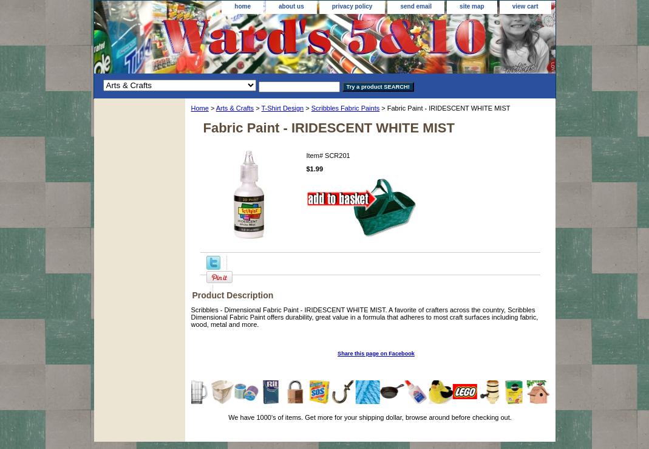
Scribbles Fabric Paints (345, 108)
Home (200, 108)
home (242, 6)
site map (472, 6)
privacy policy (352, 6)
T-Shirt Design (282, 108)
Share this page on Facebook (376, 354)
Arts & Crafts (235, 108)
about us (291, 6)
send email (416, 6)
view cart (525, 6)
